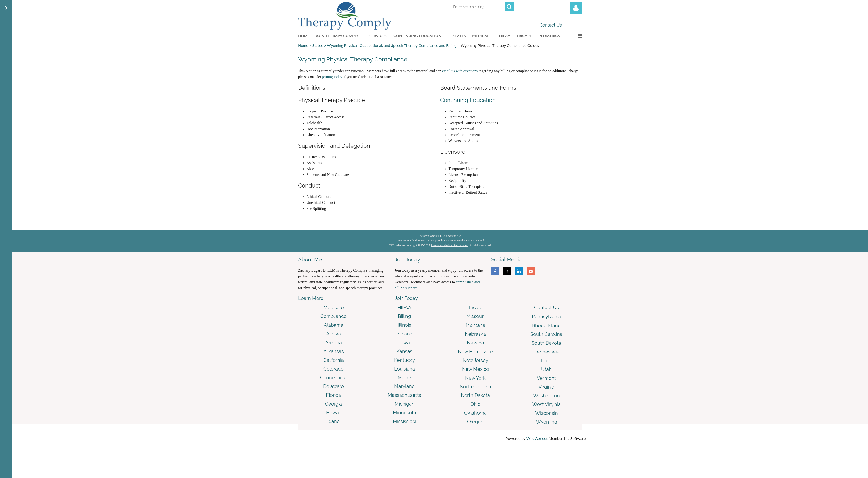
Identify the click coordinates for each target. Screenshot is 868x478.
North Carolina (475, 386)
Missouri (475, 316)
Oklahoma (475, 413)
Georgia (333, 404)
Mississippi (404, 421)
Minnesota (404, 412)
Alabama (333, 325)
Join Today (406, 298)
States (317, 45)
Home (303, 45)
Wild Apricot (537, 438)
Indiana (404, 334)
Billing (404, 316)
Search (509, 6)
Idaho (333, 421)
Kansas (404, 351)
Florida (333, 395)
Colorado (333, 369)
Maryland (404, 386)
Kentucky (404, 360)
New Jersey (475, 360)
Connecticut (333, 377)
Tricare (475, 307)
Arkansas (333, 351)
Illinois (404, 325)
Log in (576, 8)
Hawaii (333, 412)
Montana (475, 325)
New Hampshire (475, 351)
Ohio (475, 404)
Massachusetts (404, 395)
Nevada (475, 343)
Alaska (333, 334)
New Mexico (475, 369)
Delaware (333, 386)
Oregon (475, 421)
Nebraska (475, 334)
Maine (404, 377)
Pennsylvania (546, 316)
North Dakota (475, 395)
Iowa (404, 342)
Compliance (333, 316)
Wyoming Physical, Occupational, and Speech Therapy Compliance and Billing (391, 45)
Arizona (333, 342)
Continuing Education (468, 100)
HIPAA (404, 307)
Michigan (404, 404)
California (333, 360)
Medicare (333, 307)
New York (475, 378)
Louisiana (404, 369)
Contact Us (551, 24)
